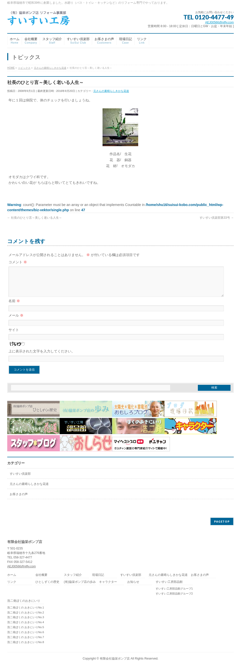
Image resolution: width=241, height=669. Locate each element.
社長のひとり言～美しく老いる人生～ (34, 217)
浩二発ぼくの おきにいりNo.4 (25, 622)
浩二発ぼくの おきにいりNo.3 (25, 617)
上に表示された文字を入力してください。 (41, 357)
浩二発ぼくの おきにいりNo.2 (25, 612)
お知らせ (133, 582)
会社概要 (41, 575)
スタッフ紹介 (73, 575)
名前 (14, 307)
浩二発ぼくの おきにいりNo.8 (25, 642)
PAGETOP (222, 521)
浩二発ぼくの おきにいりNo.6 (25, 632)
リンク (11, 582)
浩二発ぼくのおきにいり (23, 601)
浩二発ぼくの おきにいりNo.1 (25, 607)
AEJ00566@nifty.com (219, 22)
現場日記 (98, 575)
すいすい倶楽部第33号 (217, 217)
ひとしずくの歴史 (47, 582)
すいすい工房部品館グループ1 (174, 588)
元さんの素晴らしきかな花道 (111, 90)
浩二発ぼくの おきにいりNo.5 (25, 627)
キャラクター (108, 582)
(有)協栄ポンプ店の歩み (80, 582)
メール (15, 321)
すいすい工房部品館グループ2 (174, 593)
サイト (13, 336)
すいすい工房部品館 (169, 582)
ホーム (11, 575)
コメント (17, 262)
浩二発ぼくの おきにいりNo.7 (25, 637)
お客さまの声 (19, 500)
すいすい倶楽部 (20, 479)
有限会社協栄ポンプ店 (115, 659)
